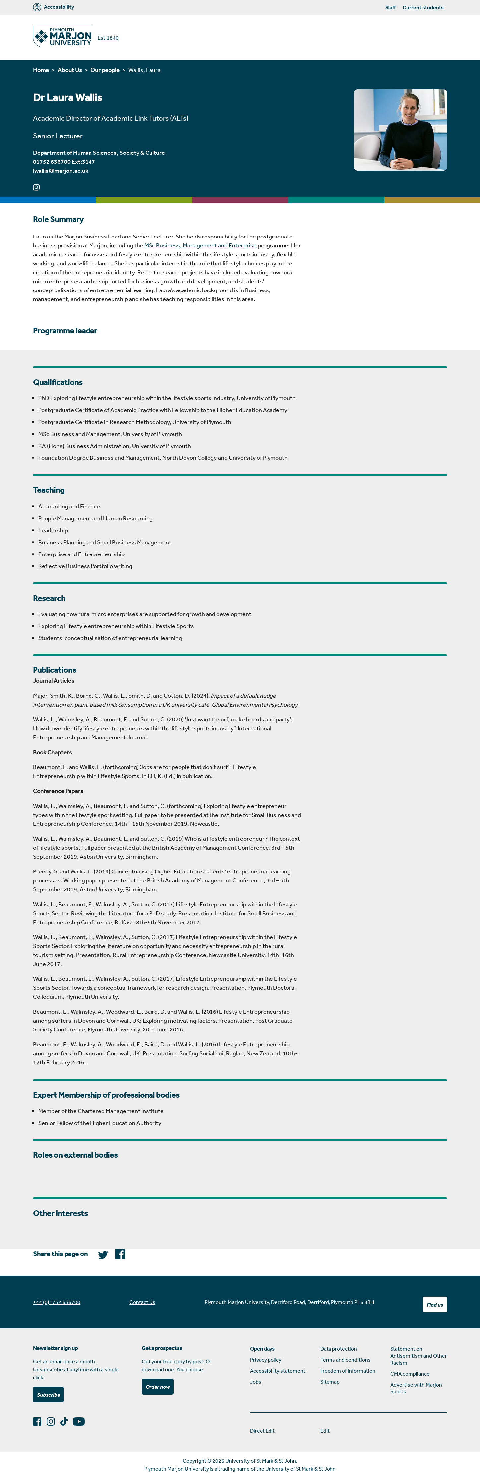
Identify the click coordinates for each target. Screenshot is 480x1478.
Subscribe (48, 1394)
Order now (158, 1386)
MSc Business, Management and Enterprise (200, 245)
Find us (435, 1304)
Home (41, 69)
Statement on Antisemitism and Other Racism (418, 1356)
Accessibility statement (277, 1370)
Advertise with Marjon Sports (416, 1388)
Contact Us (142, 1302)
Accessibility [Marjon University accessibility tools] (53, 7)
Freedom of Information (347, 1370)
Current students (423, 7)
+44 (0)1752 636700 (56, 1302)
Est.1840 (108, 37)
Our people (105, 69)
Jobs (255, 1381)
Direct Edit (262, 1430)
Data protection (338, 1349)
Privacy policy (265, 1359)
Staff (390, 7)
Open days (262, 1349)
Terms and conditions (345, 1359)
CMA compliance (410, 1373)
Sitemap (330, 1381)
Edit (325, 1430)
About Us (70, 69)
